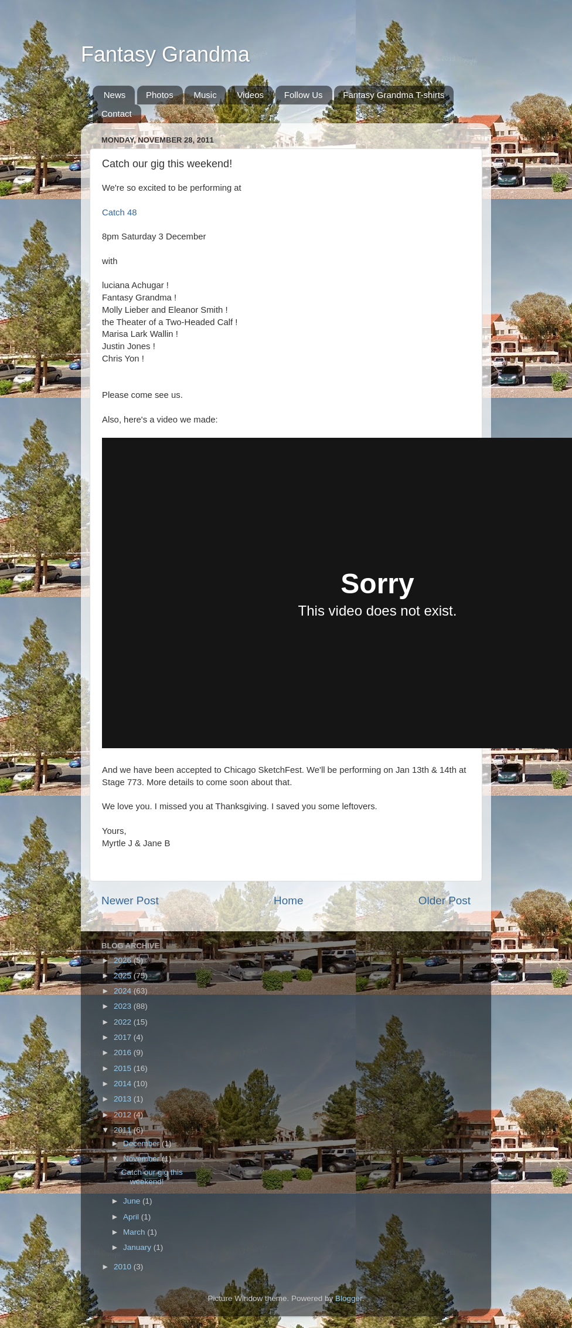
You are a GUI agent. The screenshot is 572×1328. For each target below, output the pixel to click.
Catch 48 (119, 212)
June (132, 1201)
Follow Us (303, 95)
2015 (124, 1068)
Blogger (348, 1298)
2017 (124, 1037)
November (142, 1158)
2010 (124, 1266)
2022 (124, 1022)
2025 (124, 975)
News (115, 95)
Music (204, 95)
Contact (116, 114)
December (142, 1143)
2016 (124, 1052)
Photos (159, 95)
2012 (124, 1114)
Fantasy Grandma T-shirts (393, 95)
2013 (124, 1098)
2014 (124, 1083)
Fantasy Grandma (165, 54)
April (132, 1216)
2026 (124, 960)
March (135, 1232)
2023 (124, 1006)
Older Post (444, 900)
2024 (124, 990)
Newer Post (130, 900)
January (138, 1247)
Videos (250, 95)
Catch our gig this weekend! (152, 1177)
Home (288, 900)
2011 (124, 1130)
